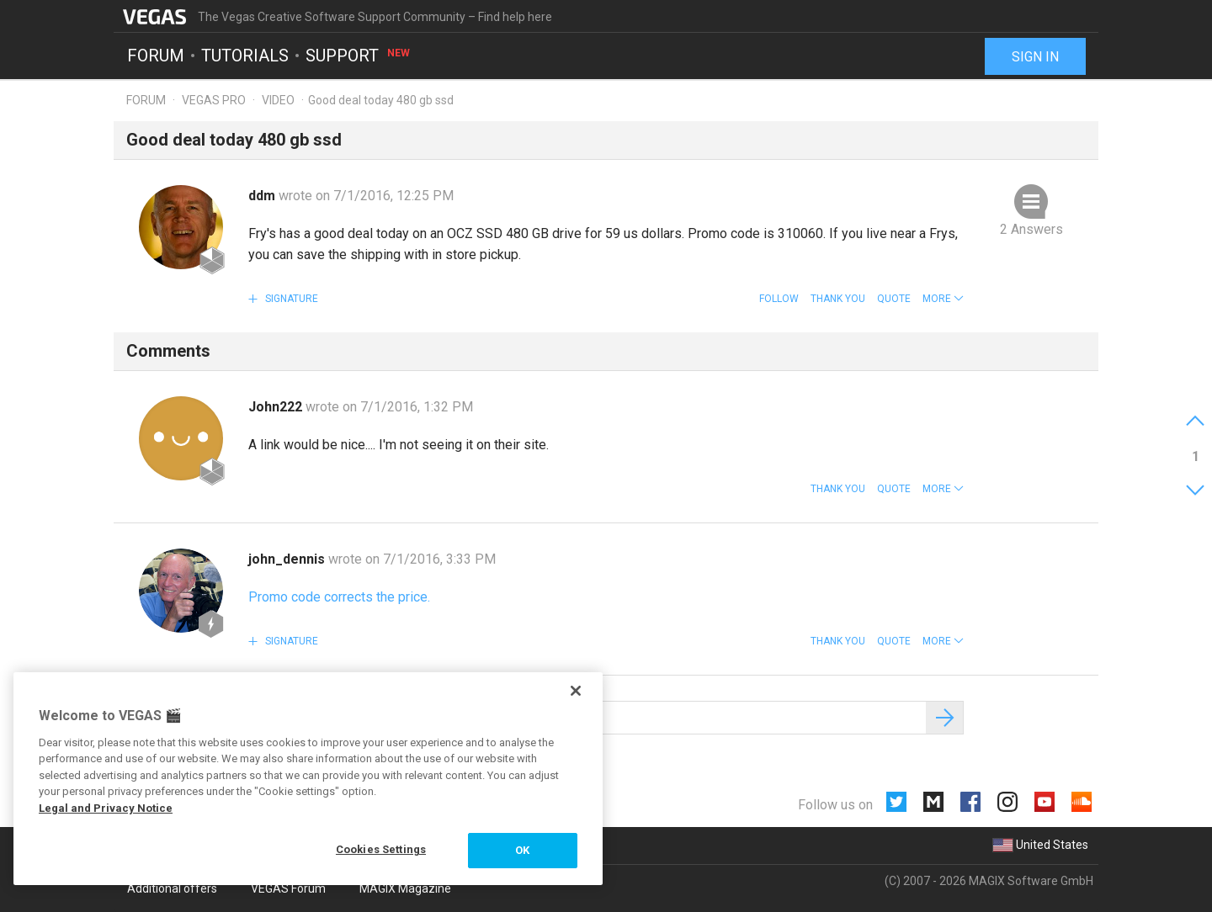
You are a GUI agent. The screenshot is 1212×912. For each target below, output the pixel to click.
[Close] (575, 690)
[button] (943, 299)
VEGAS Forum (288, 888)
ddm (263, 196)
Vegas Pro (214, 100)
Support (359, 55)
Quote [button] (894, 299)
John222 (277, 407)
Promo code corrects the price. (339, 597)
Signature (290, 299)
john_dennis (288, 559)
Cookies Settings (381, 849)
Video (278, 100)
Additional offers (172, 888)
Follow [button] (779, 299)
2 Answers (1031, 229)
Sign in (1035, 57)
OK (522, 850)
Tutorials (245, 55)
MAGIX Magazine (405, 888)
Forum (155, 55)
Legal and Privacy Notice (106, 808)
